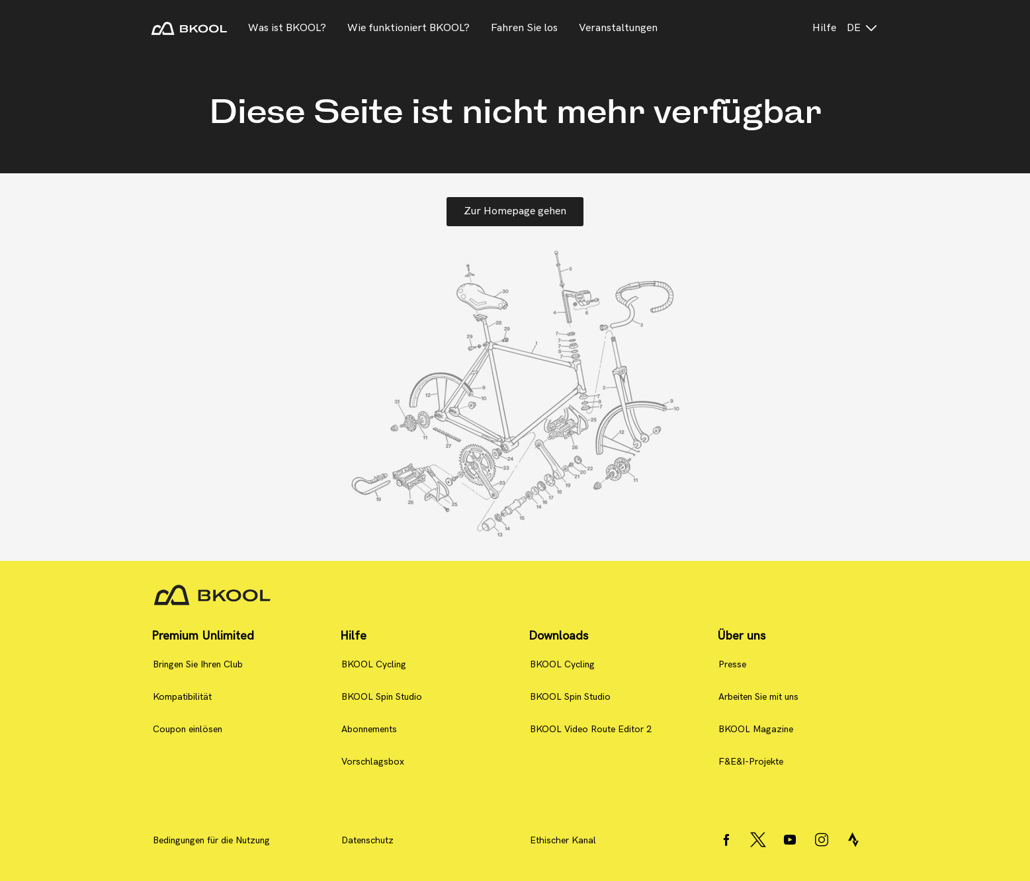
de (863, 28)
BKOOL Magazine (755, 729)
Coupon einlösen (187, 729)
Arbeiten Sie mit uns (758, 696)
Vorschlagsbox (372, 761)
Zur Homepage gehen (515, 211)
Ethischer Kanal (563, 840)
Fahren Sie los (524, 28)
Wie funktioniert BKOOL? (408, 28)
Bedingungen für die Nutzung (211, 840)
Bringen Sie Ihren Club (198, 664)
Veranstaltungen (618, 28)
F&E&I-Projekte (750, 761)
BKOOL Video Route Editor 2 (591, 729)
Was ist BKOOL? (287, 28)
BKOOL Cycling (373, 664)
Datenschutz (367, 840)
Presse (732, 664)
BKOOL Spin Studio (381, 696)
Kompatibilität (182, 696)
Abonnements (369, 729)
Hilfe (824, 28)
